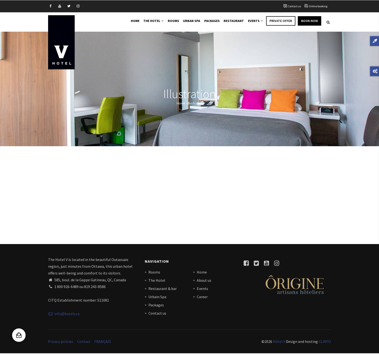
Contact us (294, 6)
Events (255, 22)
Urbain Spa (157, 297)
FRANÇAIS (102, 342)
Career (202, 297)
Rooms (171, 22)
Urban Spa (190, 22)
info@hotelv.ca (64, 314)
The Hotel (150, 22)
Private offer (281, 22)
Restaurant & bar (162, 289)
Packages (210, 22)
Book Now (309, 22)
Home (131, 22)
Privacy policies (60, 342)
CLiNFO (324, 342)
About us (204, 280)
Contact (84, 342)
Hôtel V (279, 342)
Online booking (318, 6)
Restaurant (233, 22)
